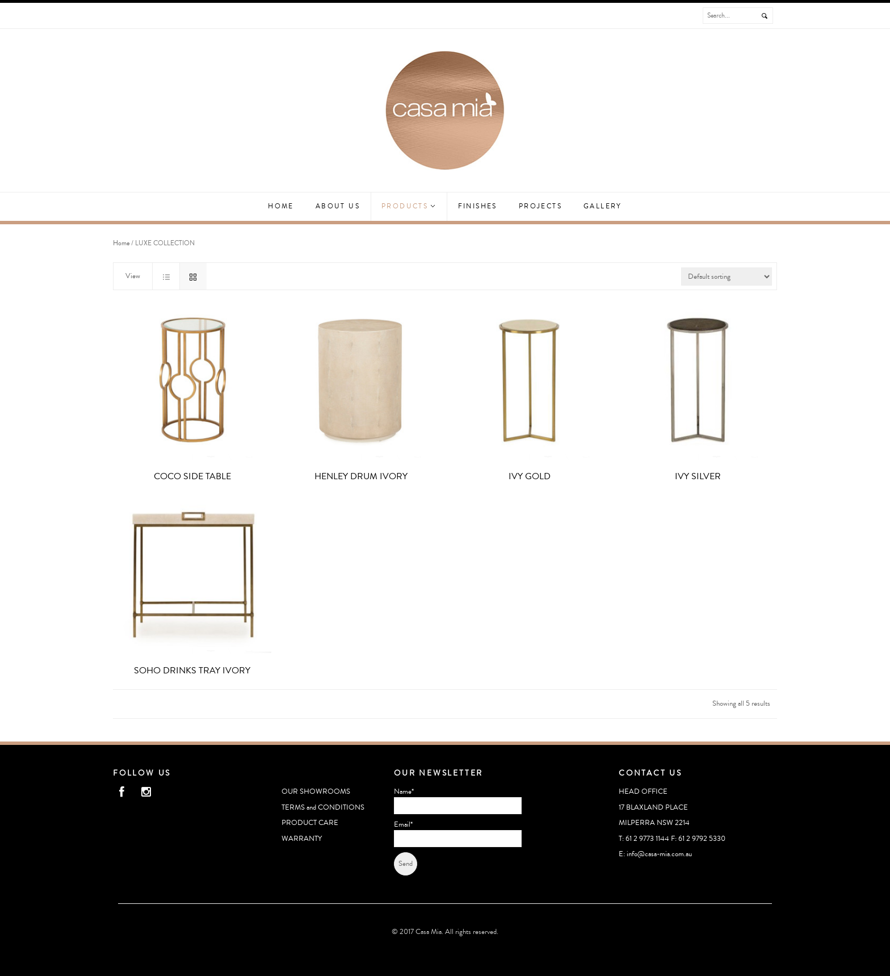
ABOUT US (338, 206)
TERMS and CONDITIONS (323, 807)
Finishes (477, 206)
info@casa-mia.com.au (659, 854)
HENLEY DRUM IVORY (361, 476)
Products (408, 206)
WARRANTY (302, 838)
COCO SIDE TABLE (192, 476)
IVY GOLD (530, 476)
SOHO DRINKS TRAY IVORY (192, 670)
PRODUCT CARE (310, 823)
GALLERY (602, 206)
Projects (540, 206)
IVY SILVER (698, 476)
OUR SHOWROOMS (316, 791)
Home (281, 206)
